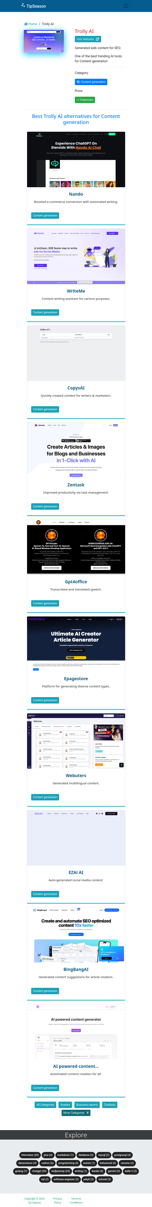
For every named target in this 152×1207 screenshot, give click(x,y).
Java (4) (48, 1154)
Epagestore (76, 678)
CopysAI (76, 388)
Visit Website (88, 39)
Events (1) (89, 1163)
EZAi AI (76, 872)
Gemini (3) (114, 1171)
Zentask (76, 485)
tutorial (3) (104, 1179)
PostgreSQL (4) (122, 1154)
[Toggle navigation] (125, 6)
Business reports (87, 1104)
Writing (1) (81, 1171)
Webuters (76, 775)
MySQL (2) (103, 1154)
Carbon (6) (47, 1163)
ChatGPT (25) (39, 1171)
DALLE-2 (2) (131, 1171)
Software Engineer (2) (66, 1179)
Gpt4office (76, 582)
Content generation (45, 215)
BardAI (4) (97, 1171)
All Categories (45, 1104)
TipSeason (33, 6)
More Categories (76, 1112)
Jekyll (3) (89, 1179)
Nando (76, 194)
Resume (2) (127, 1163)
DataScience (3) (27, 1163)
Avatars (65, 1104)
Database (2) (86, 1154)
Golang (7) (21, 1171)
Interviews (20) (30, 1154)
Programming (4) (68, 1163)
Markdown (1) (65, 1154)
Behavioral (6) (108, 1163)
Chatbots (110, 1104)
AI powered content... (76, 1066)
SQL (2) (45, 1179)
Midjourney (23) (60, 1171)
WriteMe (76, 291)
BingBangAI (75, 969)
